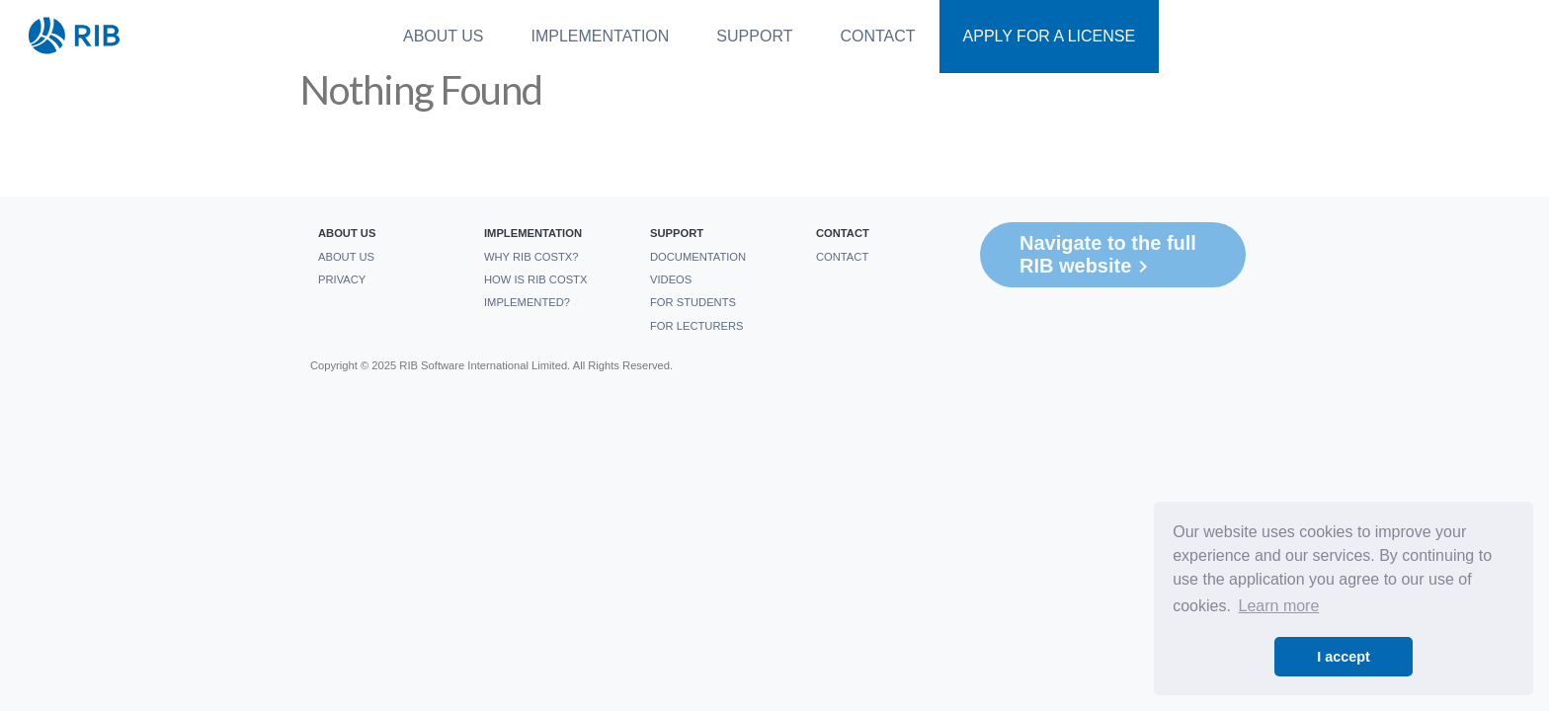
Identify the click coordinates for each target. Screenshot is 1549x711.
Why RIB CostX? (531, 257)
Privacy (342, 279)
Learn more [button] (1279, 605)
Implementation (600, 36)
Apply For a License (1049, 36)
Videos (671, 279)
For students (693, 302)
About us (443, 36)
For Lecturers (696, 326)
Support (754, 36)
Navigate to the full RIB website (1107, 255)
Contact (877, 36)
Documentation (698, 257)
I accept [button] (1343, 657)
